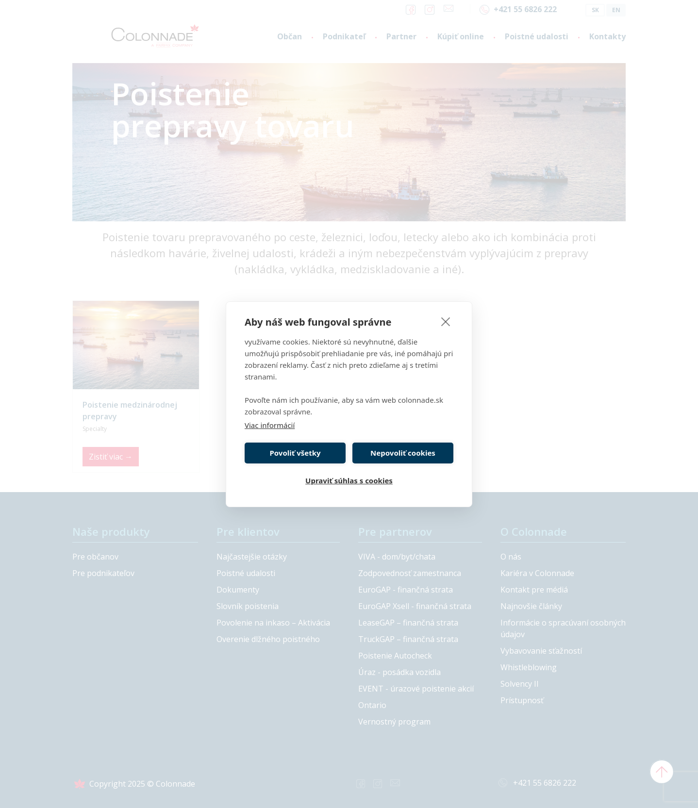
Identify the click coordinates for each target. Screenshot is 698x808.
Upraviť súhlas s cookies (349, 480)
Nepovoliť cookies (402, 453)
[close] (445, 321)
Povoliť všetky (294, 453)
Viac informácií (270, 425)
